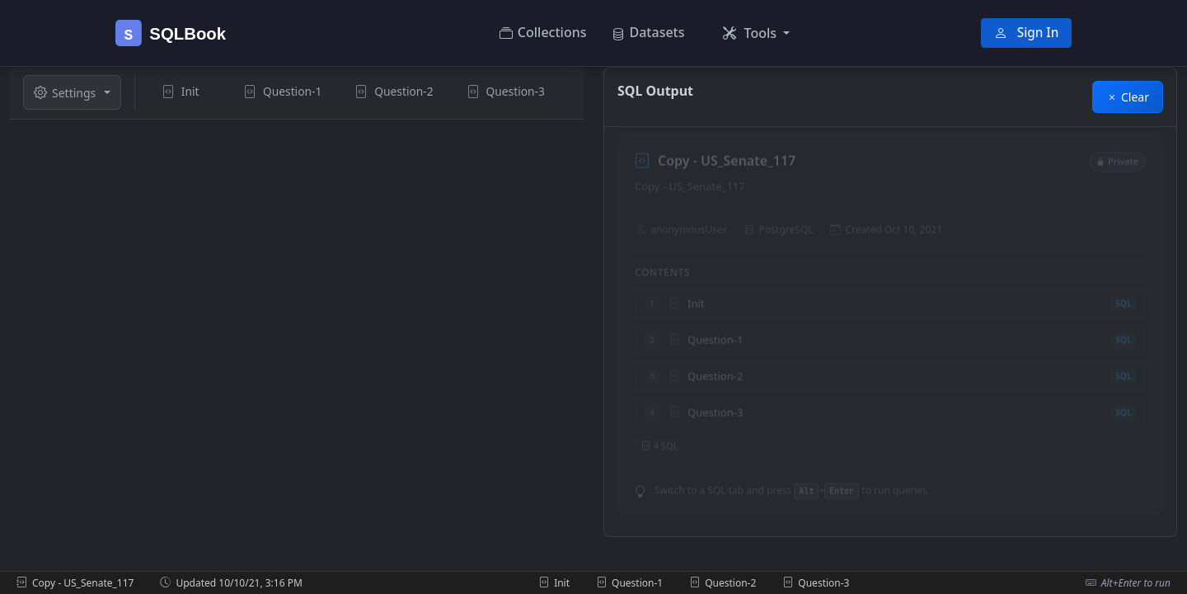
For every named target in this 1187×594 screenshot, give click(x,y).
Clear (1127, 97)
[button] (757, 33)
